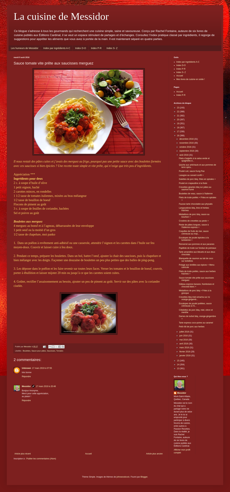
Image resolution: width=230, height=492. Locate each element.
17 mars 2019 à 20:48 (46, 386)
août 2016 (184, 155)
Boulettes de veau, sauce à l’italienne (196, 193)
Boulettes (26, 351)
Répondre (26, 376)
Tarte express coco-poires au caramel (196, 323)
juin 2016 (183, 335)
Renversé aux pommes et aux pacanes (196, 244)
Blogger (144, 477)
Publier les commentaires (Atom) (41, 458)
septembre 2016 (187, 151)
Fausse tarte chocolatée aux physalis (195, 204)
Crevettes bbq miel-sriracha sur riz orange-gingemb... (194, 298)
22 (178, 111)
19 (178, 123)
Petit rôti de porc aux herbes (191, 326)
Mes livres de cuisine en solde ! (190, 79)
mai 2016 (183, 340)
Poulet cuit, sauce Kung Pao (192, 171)
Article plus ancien (154, 454)
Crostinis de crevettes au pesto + (194, 221)
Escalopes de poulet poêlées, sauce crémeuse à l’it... (195, 304)
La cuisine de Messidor (61, 16)
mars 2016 (184, 347)
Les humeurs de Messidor (24, 48)
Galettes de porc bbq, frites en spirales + (197, 179)
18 (178, 127)
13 (178, 368)
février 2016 (185, 351)
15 (178, 360)
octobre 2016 (185, 147)
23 (178, 107)
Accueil (88, 454)
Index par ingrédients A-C (56, 48)
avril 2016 (184, 343)
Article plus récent (22, 454)
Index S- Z (112, 48)
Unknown (26, 368)
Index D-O (80, 48)
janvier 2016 (185, 355)
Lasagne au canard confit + (191, 175)
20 (178, 119)
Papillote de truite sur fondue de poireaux (197, 248)
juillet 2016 (184, 332)
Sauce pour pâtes (39, 351)
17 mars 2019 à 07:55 (42, 368)
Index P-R (96, 48)
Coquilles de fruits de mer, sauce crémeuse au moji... (194, 232)
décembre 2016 (186, 139)
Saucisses (51, 351)
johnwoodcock (123, 477)
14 (178, 364)
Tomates (59, 351)
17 (178, 131)
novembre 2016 (186, 143)
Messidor (26, 386)
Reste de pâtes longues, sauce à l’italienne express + (194, 226)
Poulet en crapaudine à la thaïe (193, 183)
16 (178, 135)
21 (178, 115)
